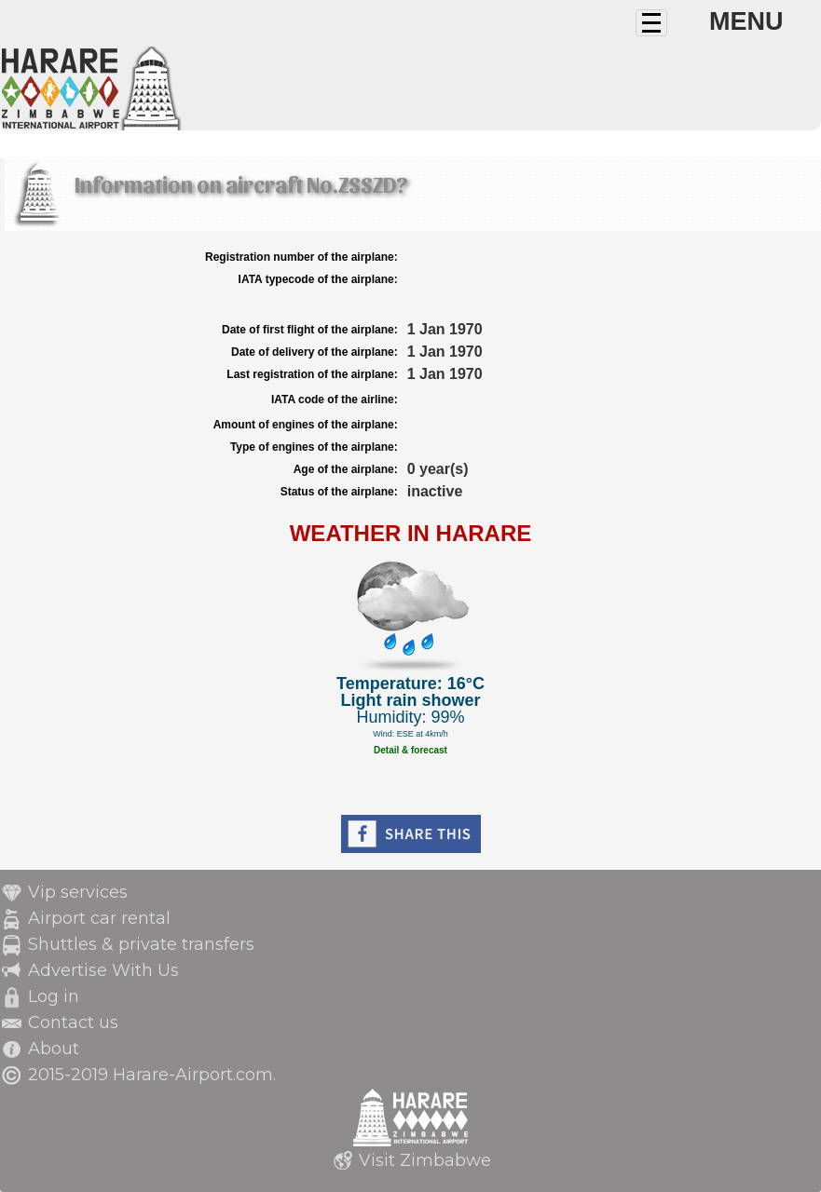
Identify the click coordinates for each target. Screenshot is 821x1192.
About (53, 1048)
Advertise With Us (103, 970)
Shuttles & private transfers (141, 944)
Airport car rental (99, 918)
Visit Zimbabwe (425, 1160)
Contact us (73, 1022)
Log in (53, 996)
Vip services (78, 892)
